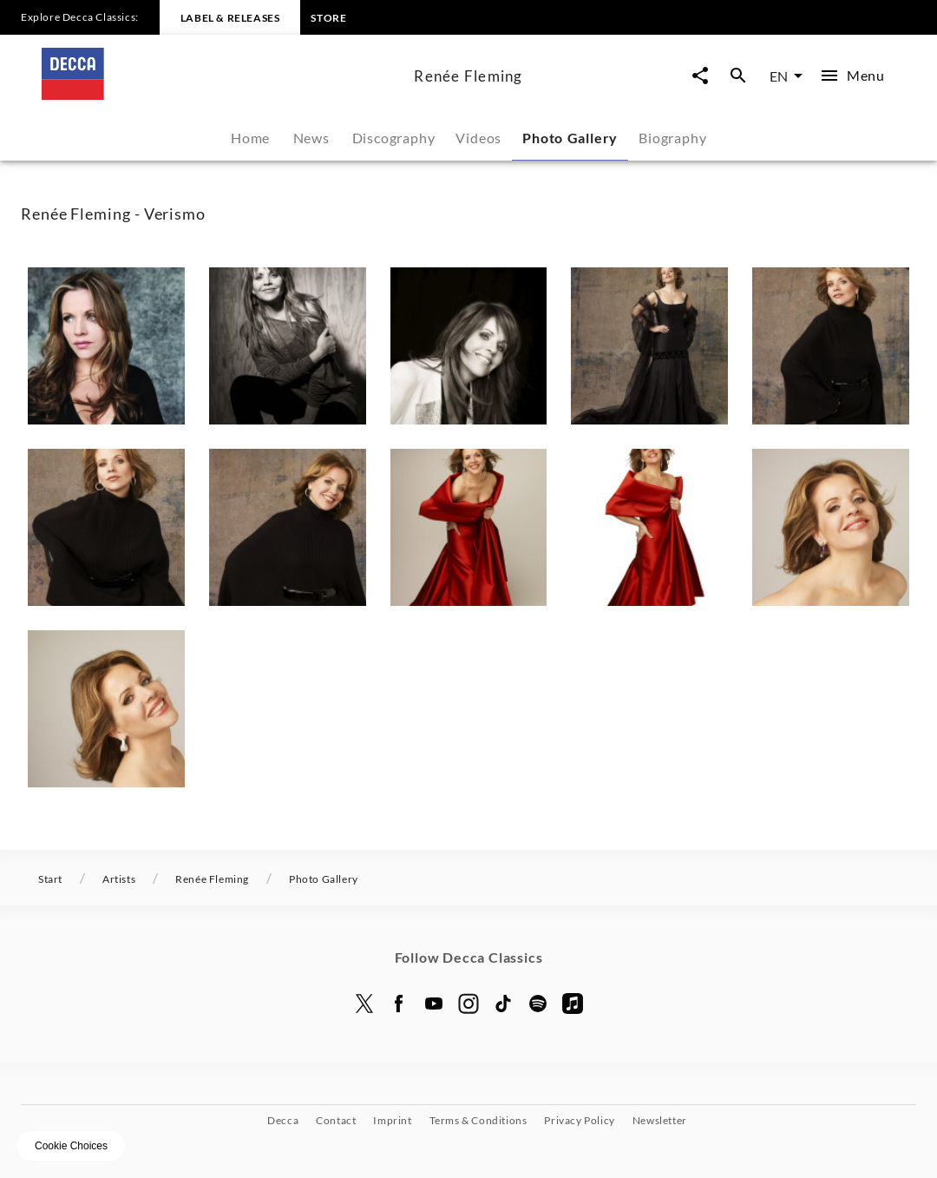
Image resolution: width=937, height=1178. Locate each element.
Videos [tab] (478, 137)
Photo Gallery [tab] (570, 137)
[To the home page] (221, 94)
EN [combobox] (779, 76)
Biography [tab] (672, 137)
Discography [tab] (394, 137)
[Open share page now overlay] (700, 76)
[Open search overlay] (738, 76)
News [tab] (311, 137)
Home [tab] (250, 137)
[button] (106, 345)
